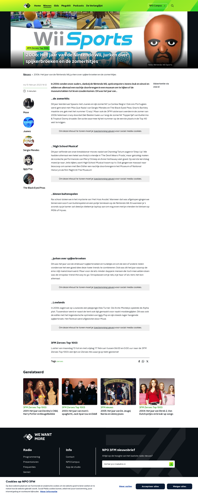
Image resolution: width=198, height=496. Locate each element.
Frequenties (29, 467)
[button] (172, 5)
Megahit (66, 6)
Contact (70, 457)
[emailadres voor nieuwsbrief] (138, 464)
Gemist (26, 472)
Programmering (31, 457)
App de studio (73, 467)
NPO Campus (157, 5)
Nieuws (47, 6)
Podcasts (78, 6)
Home (37, 6)
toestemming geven (104, 131)
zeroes (60, 361)
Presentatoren (31, 462)
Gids (56, 6)
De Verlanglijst (94, 6)
